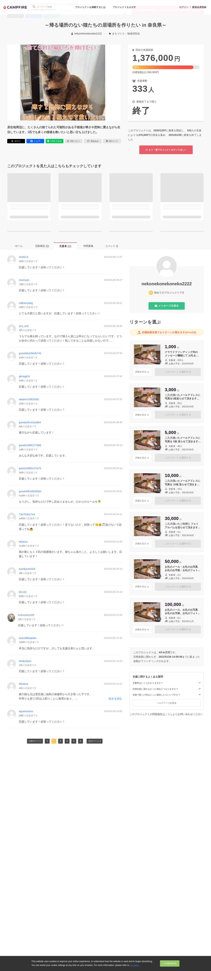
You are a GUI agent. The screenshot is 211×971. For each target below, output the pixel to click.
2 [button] (54, 741)
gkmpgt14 (24, 376)
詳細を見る (142, 372)
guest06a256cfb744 (30, 353)
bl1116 (22, 592)
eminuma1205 (26, 615)
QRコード (112, 141)
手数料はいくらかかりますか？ (167, 683)
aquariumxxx (26, 711)
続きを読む (115, 698)
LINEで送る (54, 141)
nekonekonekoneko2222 (86, 33)
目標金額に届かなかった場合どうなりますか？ (167, 689)
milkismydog (26, 303)
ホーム (19, 245)
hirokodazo (25, 661)
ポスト (16, 141)
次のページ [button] (94, 741)
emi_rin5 (24, 326)
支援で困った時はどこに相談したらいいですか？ (167, 694)
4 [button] (67, 741)
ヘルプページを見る (166, 703)
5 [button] (73, 741)
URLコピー (73, 141)
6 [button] (80, 741)
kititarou (23, 541)
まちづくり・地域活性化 (124, 33)
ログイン (184, 7)
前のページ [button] (35, 741)
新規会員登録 (199, 7)
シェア (35, 141)
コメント (111, 245)
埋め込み (93, 141)
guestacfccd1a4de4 (30, 422)
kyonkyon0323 (27, 568)
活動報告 (42, 245)
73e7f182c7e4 (27, 514)
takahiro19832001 (29, 399)
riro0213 (23, 257)
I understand (170, 963)
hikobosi (23, 683)
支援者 (65, 246)
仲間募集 (88, 245)
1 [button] (47, 741)
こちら (169, 714)
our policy (134, 965)
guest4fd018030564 (30, 491)
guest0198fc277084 (30, 445)
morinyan (24, 280)
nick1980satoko (27, 638)
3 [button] (60, 741)
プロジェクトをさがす (124, 7)
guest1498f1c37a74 (30, 468)
